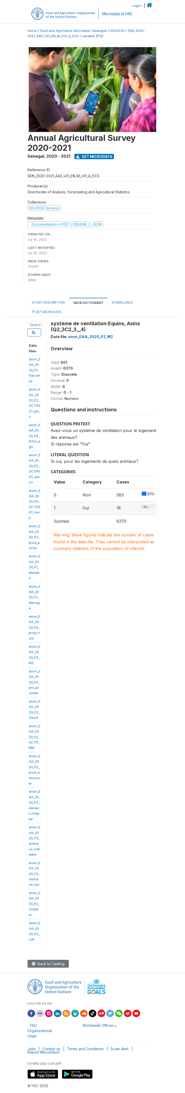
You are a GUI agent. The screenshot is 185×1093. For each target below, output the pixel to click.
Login (136, 6)
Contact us (51, 1049)
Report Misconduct (43, 1052)
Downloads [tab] (122, 302)
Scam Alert (119, 1049)
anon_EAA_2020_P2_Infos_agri (34, 436)
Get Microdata (94, 156)
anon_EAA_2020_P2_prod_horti (34, 627)
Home (32, 31)
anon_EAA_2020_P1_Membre (34, 567)
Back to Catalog (48, 964)
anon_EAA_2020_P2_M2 (90, 336)
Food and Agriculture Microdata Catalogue (73, 31)
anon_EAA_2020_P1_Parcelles (34, 370)
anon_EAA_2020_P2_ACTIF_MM (34, 737)
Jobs (32, 1049)
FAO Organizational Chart (40, 1030)
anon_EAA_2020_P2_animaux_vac (34, 874)
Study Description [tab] (48, 302)
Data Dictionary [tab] (88, 303)
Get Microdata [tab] (46, 311)
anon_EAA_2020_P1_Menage (34, 597)
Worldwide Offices (98, 1025)
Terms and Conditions (85, 1049)
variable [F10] (92, 36)
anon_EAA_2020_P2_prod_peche (34, 537)
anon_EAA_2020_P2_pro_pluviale (34, 682)
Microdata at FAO (117, 13)
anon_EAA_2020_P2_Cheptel (34, 904)
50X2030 (117, 31)
